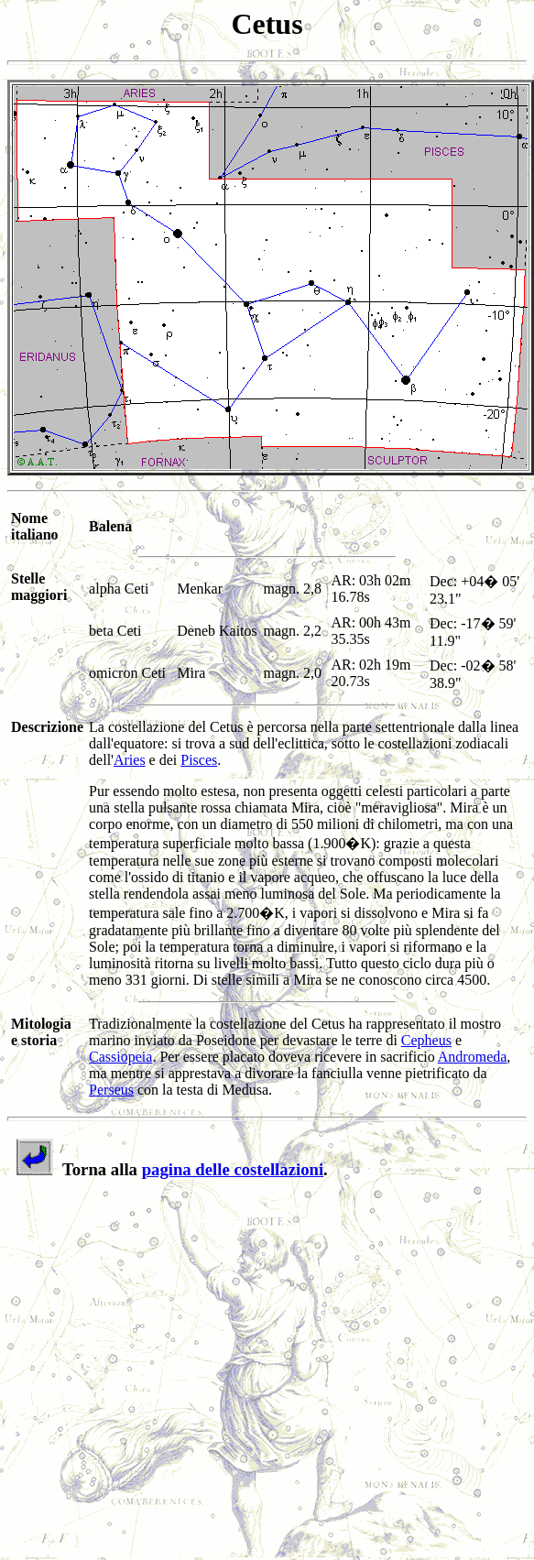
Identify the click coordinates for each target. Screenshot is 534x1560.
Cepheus (426, 1040)
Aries (130, 760)
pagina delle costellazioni (232, 1169)
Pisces (198, 760)
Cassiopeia (120, 1056)
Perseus (111, 1089)
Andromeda (472, 1056)
